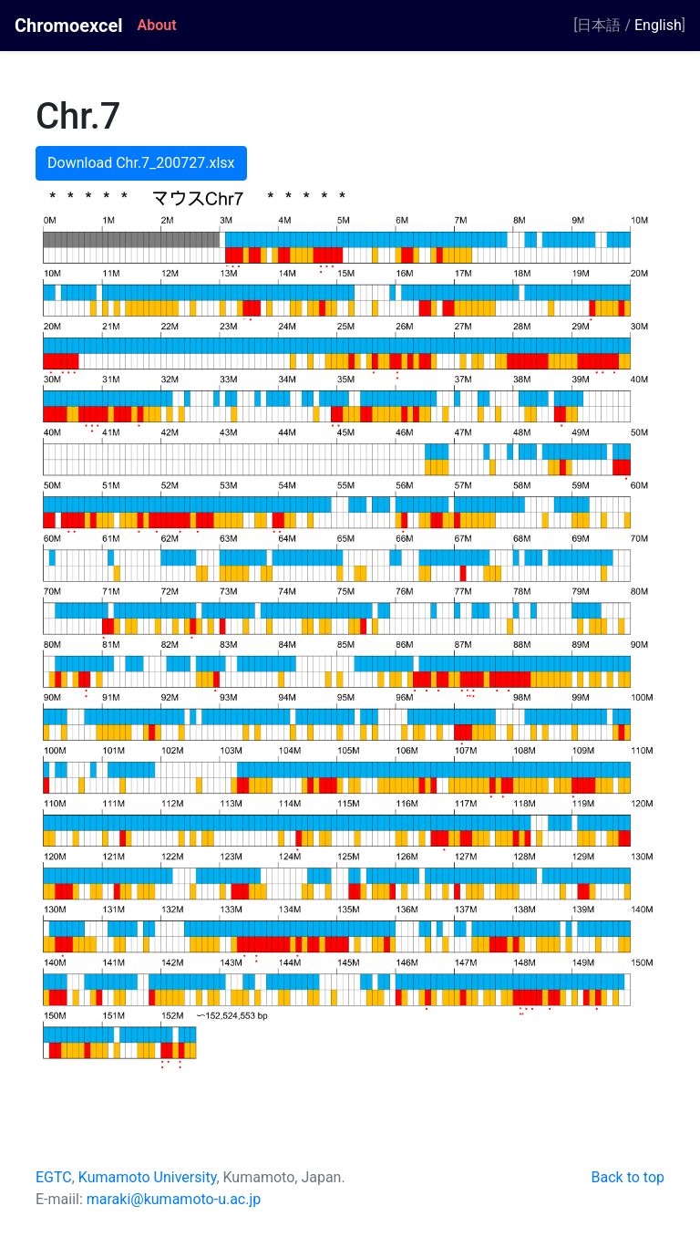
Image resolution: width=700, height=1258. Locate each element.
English (658, 25)
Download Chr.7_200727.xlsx (141, 163)
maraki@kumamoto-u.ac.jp (174, 1199)
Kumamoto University (147, 1177)
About (157, 25)
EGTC (54, 1177)
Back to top (628, 1177)
